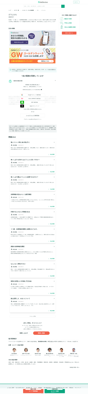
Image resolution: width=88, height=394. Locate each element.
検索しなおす (23, 333)
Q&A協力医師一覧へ (74, 367)
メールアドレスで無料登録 (32, 115)
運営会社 (71, 387)
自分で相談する (52, 69)
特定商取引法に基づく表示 (62, 387)
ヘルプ (35, 387)
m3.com (69, 341)
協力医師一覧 (29, 387)
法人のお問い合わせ (20, 387)
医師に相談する (69, 33)
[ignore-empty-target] (44, 6)
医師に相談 (41, 333)
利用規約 (27, 84)
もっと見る (32, 316)
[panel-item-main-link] (32, 148)
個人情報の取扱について (49, 387)
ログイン (76, 2)
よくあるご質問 (10, 387)
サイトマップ (78, 387)
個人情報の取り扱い (34, 84)
